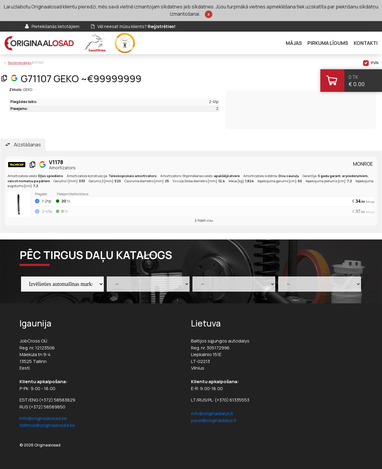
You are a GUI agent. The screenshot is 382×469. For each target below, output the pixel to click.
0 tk (353, 77)
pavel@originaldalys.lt (213, 420)
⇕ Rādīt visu (203, 220)
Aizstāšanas (27, 144)
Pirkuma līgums (327, 43)
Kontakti (365, 43)
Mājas (294, 43)
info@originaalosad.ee (43, 418)
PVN (370, 63)
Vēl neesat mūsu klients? (136, 26)
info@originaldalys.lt (212, 413)
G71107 (39, 62)
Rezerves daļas (19, 62)
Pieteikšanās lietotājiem (55, 26)
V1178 (56, 162)
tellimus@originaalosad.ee (47, 425)
